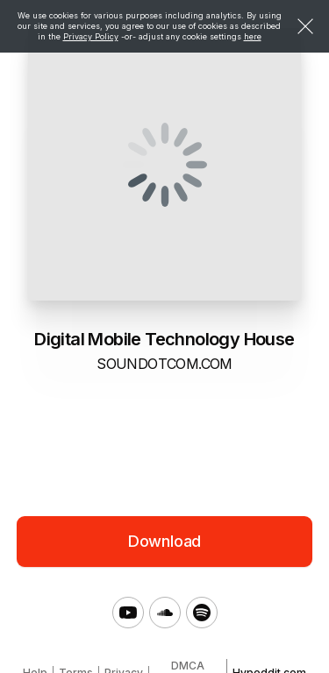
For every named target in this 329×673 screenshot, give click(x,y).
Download (165, 541)
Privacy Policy (90, 36)
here (252, 36)
